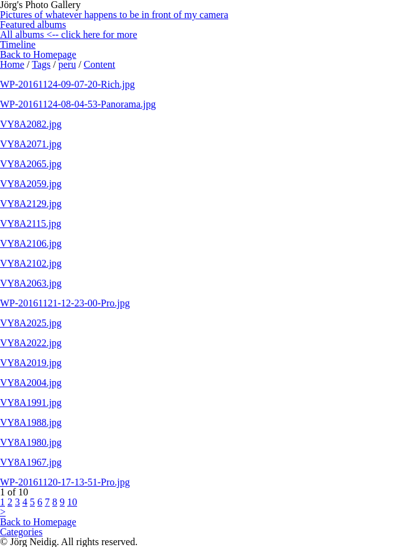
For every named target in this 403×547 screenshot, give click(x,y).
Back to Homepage (38, 54)
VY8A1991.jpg (31, 402)
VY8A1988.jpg (31, 422)
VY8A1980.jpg (31, 442)
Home (12, 64)
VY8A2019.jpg (31, 362)
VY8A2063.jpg (31, 283)
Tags (41, 64)
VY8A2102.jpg (31, 263)
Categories (21, 531)
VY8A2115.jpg (31, 223)
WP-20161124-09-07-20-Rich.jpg (67, 84)
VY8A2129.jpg (31, 203)
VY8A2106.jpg (31, 243)
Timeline (17, 44)
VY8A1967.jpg (31, 462)
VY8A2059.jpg (31, 183)
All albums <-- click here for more (68, 34)
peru (67, 64)
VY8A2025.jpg (31, 323)
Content (100, 64)
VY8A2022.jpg (31, 343)
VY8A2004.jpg (31, 382)
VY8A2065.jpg (31, 164)
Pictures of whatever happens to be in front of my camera (114, 14)
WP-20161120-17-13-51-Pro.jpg (65, 482)
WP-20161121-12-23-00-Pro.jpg (65, 303)
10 (72, 502)
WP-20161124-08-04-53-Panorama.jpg (77, 104)
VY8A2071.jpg (31, 144)
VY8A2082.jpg (31, 124)
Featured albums (33, 24)
